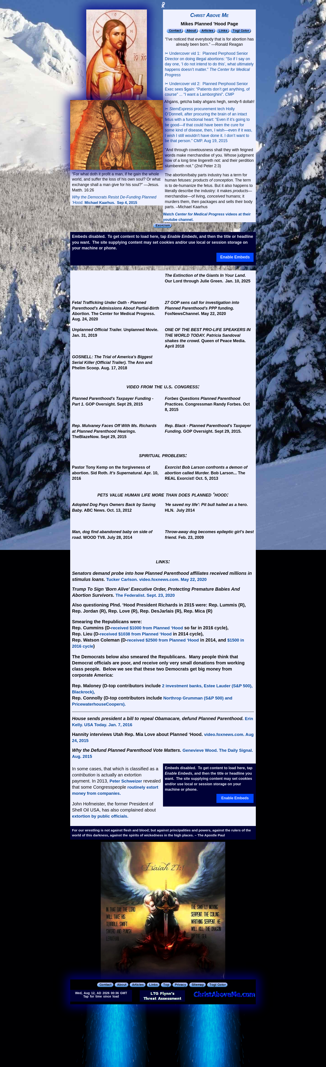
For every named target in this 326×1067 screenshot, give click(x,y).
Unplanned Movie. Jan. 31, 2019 (115, 332)
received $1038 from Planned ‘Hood (136, 634)
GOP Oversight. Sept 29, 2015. (208, 428)
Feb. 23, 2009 (209, 534)
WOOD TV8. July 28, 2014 (112, 534)
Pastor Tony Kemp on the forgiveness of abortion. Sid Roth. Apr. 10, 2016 (115, 473)
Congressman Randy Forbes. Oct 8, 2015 (207, 404)
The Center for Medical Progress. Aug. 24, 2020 (115, 310)
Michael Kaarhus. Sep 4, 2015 (110, 203)
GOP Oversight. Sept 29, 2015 (112, 401)
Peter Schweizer (126, 781)
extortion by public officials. (100, 816)
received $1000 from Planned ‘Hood (147, 627)
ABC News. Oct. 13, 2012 (114, 507)
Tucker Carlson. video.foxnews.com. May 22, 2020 (156, 579)
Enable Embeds (235, 257)
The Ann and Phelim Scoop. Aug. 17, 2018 (112, 362)
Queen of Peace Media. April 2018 (208, 338)
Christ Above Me (209, 15)
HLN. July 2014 (206, 507)
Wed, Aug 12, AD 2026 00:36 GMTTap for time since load (101, 994)
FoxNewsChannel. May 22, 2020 (202, 308)
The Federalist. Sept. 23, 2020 (145, 595)
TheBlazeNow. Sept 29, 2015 (114, 431)
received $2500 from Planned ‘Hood (163, 640)
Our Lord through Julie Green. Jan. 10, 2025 (207, 278)
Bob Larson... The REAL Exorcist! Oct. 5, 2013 (206, 473)
